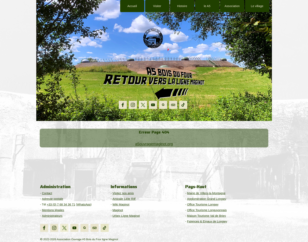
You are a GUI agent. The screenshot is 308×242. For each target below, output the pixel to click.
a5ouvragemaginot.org (154, 144)
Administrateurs (52, 215)
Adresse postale (52, 198)
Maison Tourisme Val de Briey (206, 215)
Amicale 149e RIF (124, 198)
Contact (47, 193)
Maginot (117, 210)
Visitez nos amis (123, 193)
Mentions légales (53, 210)
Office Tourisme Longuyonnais (207, 210)
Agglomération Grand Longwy (206, 198)
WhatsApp (84, 204)
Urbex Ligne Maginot (126, 215)
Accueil (132, 6)
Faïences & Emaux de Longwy (207, 221)
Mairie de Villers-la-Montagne (206, 193)
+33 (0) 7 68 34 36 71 (61, 204)
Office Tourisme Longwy (203, 204)
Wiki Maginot (120, 204)
